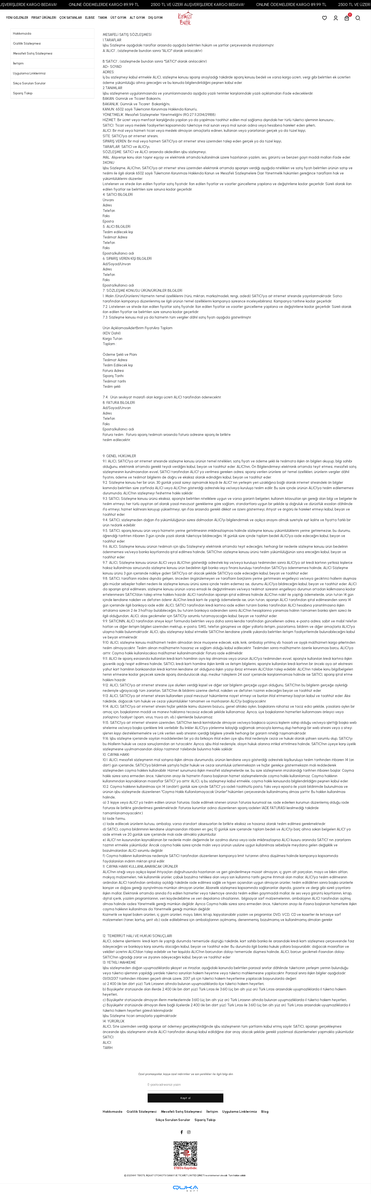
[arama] (358, 18)
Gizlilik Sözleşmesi (27, 43)
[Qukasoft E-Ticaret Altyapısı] (185, 1189)
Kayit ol (186, 1098)
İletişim (18, 63)
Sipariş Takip (22, 93)
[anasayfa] (185, 18)
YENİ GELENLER (17, 17)
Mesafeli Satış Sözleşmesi (32, 53)
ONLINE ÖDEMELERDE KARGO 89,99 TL (109, 4)
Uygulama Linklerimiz (29, 73)
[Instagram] (188, 1132)
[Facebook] (182, 1132)
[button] (43, 17)
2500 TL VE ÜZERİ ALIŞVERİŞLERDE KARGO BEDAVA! (203, 4)
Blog (265, 1112)
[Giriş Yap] (336, 18)
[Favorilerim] (325, 18)
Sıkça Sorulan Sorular (29, 83)
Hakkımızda (22, 34)
